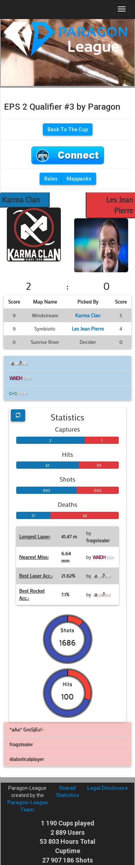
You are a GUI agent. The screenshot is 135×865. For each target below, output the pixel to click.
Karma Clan (21, 200)
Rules (51, 179)
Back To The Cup (68, 129)
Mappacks (79, 179)
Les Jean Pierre (88, 328)
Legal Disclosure (107, 788)
